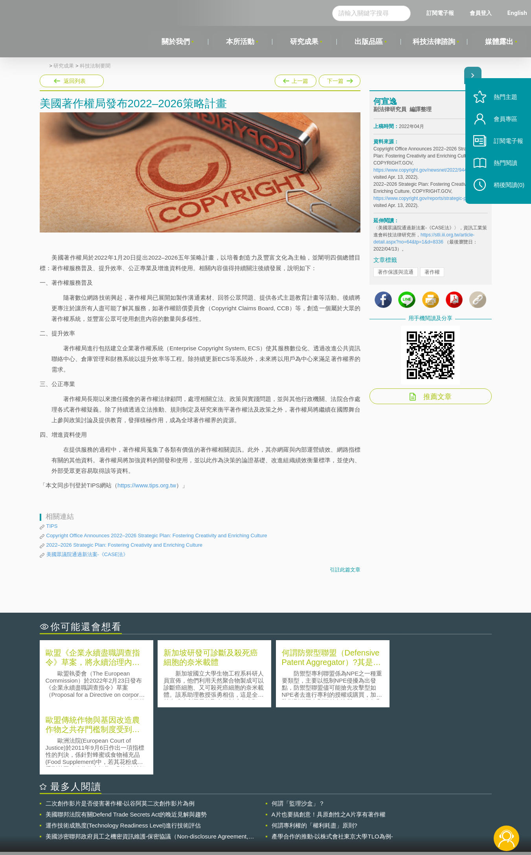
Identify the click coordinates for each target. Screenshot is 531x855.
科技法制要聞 (95, 66)
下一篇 (339, 79)
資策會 (378, 812)
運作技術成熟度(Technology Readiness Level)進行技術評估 (123, 758)
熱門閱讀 (504, 165)
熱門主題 (504, 99)
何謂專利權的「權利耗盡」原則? (314, 758)
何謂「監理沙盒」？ (298, 736)
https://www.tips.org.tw (147, 485)
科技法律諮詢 (434, 41)
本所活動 (240, 41)
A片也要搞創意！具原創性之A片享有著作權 (329, 747)
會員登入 (481, 12)
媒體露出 (499, 41)
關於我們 (176, 41)
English (517, 12)
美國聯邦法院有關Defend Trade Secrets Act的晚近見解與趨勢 (126, 747)
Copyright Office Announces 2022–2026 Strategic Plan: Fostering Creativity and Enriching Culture (156, 535)
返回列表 (75, 81)
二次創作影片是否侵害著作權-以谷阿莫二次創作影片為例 (120, 736)
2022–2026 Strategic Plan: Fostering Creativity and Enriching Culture (124, 545)
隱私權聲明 (270, 812)
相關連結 (423, 812)
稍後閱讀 (507, 187)
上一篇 (295, 79)
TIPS (52, 526)
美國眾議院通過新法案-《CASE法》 (87, 554)
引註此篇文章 (345, 570)
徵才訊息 (316, 812)
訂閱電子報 (440, 12)
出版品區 (368, 41)
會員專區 (504, 121)
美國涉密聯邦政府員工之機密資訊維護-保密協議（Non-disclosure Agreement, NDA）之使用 (147, 769)
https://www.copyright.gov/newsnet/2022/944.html (425, 170)
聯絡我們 (268, 823)
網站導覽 (316, 823)
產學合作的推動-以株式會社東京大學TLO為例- (332, 769)
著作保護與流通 (395, 272)
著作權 (432, 272)
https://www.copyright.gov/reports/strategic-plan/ (423, 198)
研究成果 (304, 41)
